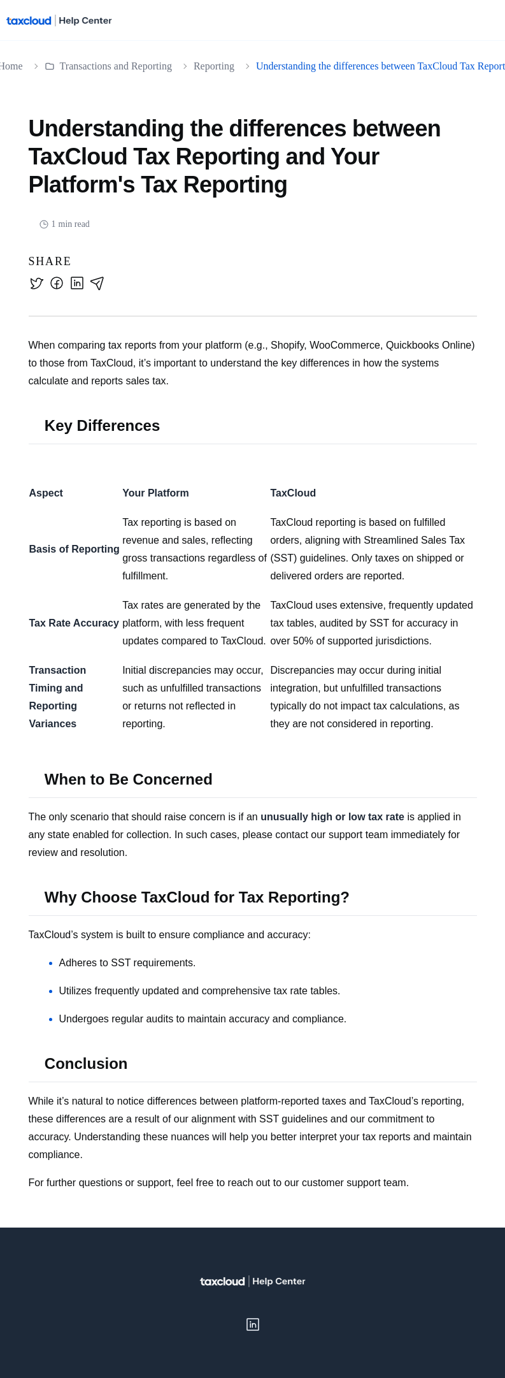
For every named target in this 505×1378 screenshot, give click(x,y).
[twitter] (36, 283)
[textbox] (253, 764)
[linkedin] (77, 283)
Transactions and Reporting (108, 66)
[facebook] (56, 283)
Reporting (214, 66)
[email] (97, 283)
